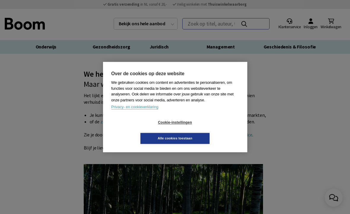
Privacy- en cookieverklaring (135, 115)
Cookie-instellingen (139, 130)
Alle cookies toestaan (210, 130)
